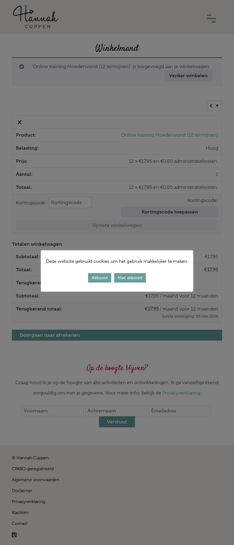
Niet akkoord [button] (130, 278)
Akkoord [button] (100, 278)
